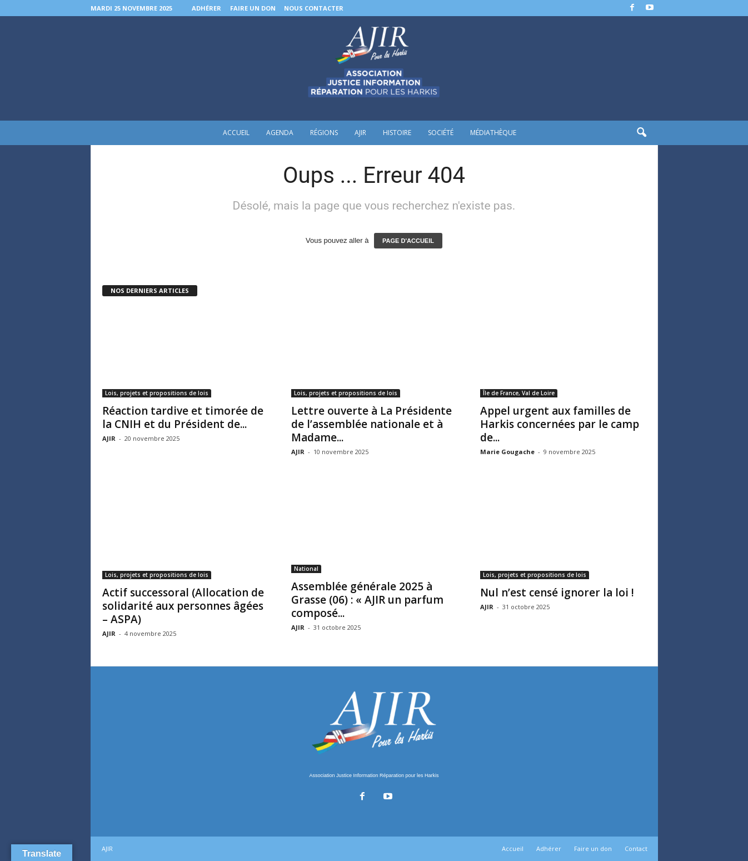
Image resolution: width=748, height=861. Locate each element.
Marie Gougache (507, 451)
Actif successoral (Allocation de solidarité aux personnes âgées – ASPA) (183, 605)
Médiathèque (493, 132)
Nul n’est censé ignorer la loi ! (558, 592)
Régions (324, 132)
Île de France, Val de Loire (519, 393)
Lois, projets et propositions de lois (156, 393)
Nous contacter (313, 8)
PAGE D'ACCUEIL (408, 240)
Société (440, 132)
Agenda (279, 132)
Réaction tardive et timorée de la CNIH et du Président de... (182, 417)
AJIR (360, 132)
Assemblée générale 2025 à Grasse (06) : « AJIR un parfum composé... (367, 599)
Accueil (236, 132)
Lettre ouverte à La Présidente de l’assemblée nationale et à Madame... (371, 424)
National (306, 569)
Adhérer (206, 8)
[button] (641, 133)
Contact (636, 848)
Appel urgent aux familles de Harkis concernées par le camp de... (559, 424)
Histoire (397, 132)
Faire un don (253, 8)
